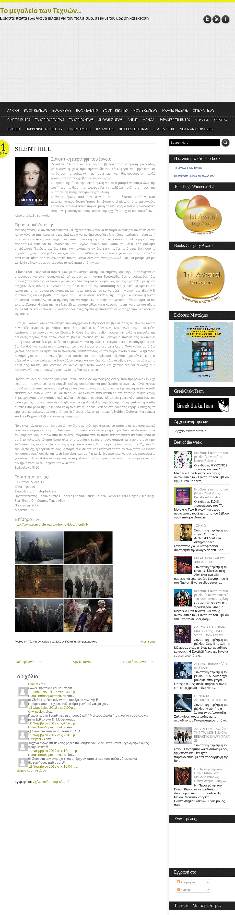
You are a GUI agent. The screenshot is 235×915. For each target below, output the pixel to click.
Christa (33, 684)
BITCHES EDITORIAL (134, 129)
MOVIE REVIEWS (145, 110)
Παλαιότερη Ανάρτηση (138, 662)
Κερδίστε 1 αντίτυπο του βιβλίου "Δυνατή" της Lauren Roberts (211, 457)
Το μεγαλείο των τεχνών (188, 167)
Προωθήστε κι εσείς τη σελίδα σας (194, 175)
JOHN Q (200, 526)
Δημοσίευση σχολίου (31, 770)
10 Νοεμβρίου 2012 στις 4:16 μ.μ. (52, 723)
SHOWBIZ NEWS (110, 120)
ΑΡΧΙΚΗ (13, 110)
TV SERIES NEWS (81, 120)
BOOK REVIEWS (35, 110)
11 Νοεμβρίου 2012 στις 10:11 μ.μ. (53, 751)
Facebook (225, 19)
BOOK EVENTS (87, 110)
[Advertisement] (117, 65)
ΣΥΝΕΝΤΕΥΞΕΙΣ (79, 129)
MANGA (148, 120)
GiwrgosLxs (36, 711)
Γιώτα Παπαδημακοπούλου (47, 696)
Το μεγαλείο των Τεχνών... (40, 10)
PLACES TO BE (164, 129)
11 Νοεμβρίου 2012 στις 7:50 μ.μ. (52, 735)
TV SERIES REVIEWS (49, 120)
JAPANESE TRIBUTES (174, 120)
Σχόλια (183, 890)
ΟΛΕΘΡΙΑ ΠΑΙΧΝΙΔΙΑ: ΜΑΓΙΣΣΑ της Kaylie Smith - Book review (210, 631)
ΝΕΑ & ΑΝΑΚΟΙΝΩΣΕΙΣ (196, 129)
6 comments (147, 641)
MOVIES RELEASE (175, 110)
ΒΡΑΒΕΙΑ (14, 129)
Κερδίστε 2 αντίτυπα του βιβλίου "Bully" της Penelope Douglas (211, 493)
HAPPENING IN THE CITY (44, 129)
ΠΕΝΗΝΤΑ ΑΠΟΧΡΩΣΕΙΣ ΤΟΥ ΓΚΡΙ (211, 698)
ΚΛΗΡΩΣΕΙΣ (105, 129)
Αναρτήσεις (187, 882)
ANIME (133, 120)
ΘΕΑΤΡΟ (220, 120)
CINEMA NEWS (203, 110)
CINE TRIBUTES (18, 120)
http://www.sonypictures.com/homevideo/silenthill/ (51, 524)
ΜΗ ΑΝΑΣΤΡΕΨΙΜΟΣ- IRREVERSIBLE (210, 560)
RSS (216, 19)
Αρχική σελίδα (83, 662)
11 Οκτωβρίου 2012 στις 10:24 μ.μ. (53, 692)
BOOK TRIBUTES (115, 110)
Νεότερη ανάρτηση (29, 662)
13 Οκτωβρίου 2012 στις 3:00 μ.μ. (52, 707)
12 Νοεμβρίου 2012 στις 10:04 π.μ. (53, 766)
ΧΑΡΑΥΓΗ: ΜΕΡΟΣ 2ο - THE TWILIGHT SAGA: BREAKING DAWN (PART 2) (212, 734)
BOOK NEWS (61, 110)
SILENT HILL (33, 148)
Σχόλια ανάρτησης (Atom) (51, 782)
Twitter (207, 19)
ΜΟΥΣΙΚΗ (202, 120)
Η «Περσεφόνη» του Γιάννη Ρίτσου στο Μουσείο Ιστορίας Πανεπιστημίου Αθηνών (210, 775)
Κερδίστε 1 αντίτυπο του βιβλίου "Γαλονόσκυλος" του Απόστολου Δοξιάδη (211, 595)
